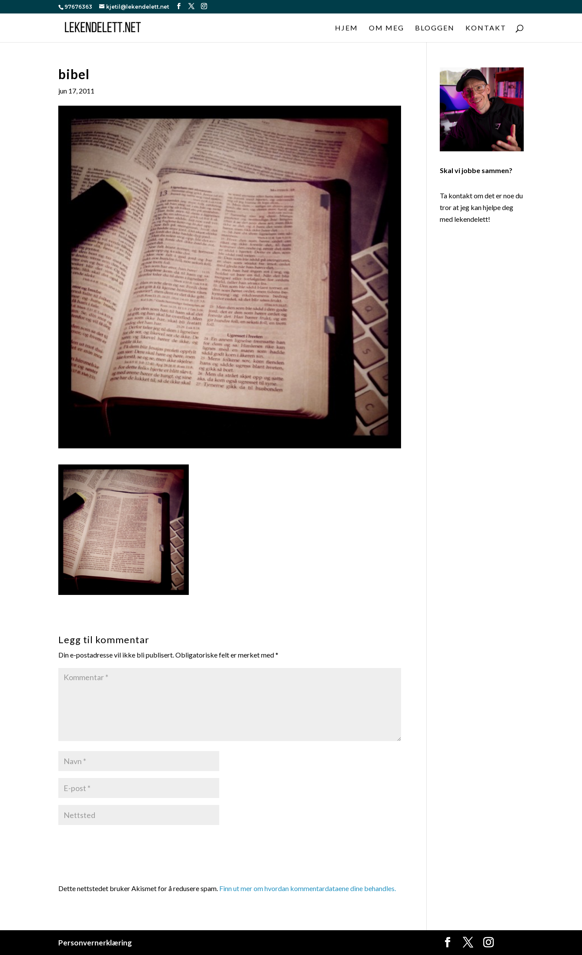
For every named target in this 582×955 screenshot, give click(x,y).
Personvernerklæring (95, 942)
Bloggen (435, 28)
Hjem (346, 28)
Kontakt (485, 28)
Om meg (386, 28)
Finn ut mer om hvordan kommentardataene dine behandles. (307, 888)
